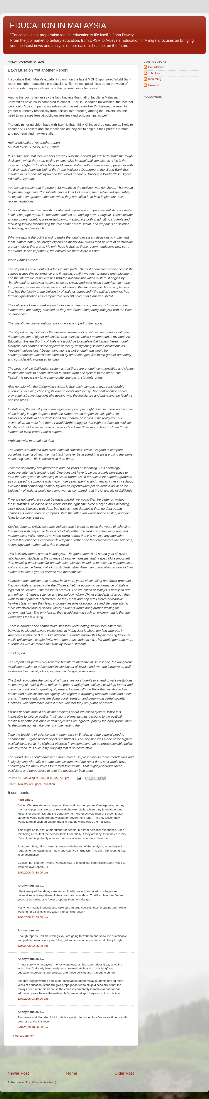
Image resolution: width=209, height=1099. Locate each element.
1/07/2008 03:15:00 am (33, 998)
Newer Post (18, 1073)
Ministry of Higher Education (36, 784)
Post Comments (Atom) (41, 1082)
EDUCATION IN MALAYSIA (58, 25)
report (12, 83)
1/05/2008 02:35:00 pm (33, 945)
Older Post (124, 1073)
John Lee (154, 73)
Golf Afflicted (156, 67)
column (63, 79)
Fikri (21, 799)
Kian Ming (154, 79)
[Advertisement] (71, 1058)
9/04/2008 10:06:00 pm (33, 1027)
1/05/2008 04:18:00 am (33, 872)
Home (71, 1073)
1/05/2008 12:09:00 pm (33, 917)
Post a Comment (24, 1035)
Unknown (154, 85)
